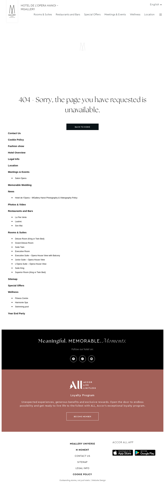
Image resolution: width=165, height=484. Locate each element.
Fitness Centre (21, 298)
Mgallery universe (82, 443)
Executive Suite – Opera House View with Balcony (37, 255)
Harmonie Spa (21, 302)
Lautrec (18, 221)
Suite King (19, 268)
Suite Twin (19, 247)
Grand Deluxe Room (24, 243)
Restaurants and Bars (68, 14)
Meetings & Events (115, 14)
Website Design (99, 480)
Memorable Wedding (20, 185)
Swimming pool (22, 307)
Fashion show (16, 146)
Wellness (135, 14)
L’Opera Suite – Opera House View (30, 264)
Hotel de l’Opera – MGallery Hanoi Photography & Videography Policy (46, 198)
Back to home (82, 127)
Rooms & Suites (43, 14)
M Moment (82, 449)
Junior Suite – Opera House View (30, 260)
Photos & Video (17, 204)
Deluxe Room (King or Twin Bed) (29, 239)
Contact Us (14, 133)
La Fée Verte (21, 217)
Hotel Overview (16, 152)
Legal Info (13, 159)
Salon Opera (20, 178)
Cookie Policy (16, 139)
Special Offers (92, 14)
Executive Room (22, 251)
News (11, 191)
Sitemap (12, 279)
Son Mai (19, 226)
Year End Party (16, 313)
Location (149, 14)
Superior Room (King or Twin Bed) (30, 272)
